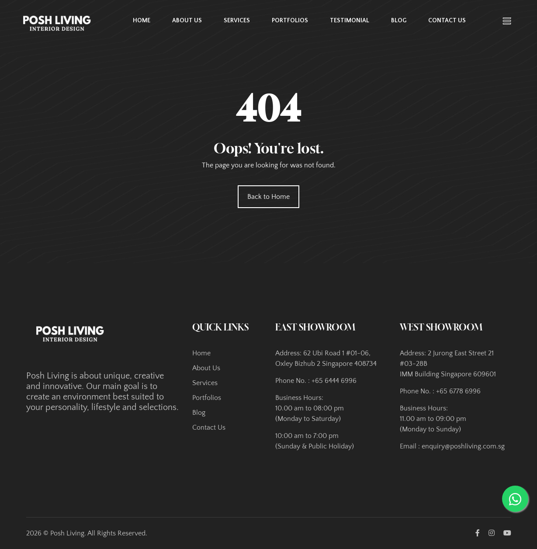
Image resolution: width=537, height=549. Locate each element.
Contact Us (447, 20)
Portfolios (290, 20)
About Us (187, 20)
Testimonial (349, 20)
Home (141, 20)
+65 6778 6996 (458, 391)
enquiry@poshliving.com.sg (463, 446)
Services (237, 20)
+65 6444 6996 (334, 381)
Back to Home (268, 197)
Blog (398, 20)
